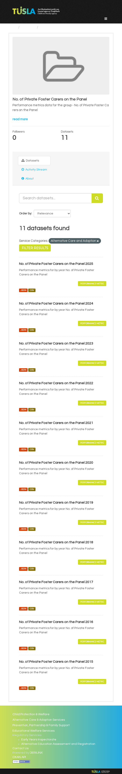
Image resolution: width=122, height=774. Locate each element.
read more (20, 119)
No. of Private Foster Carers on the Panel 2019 (56, 502)
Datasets (30, 160)
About (27, 178)
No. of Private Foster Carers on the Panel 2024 (56, 303)
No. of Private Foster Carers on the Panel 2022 (56, 383)
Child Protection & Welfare (31, 714)
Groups (28, 27)
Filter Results (35, 248)
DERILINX (36, 752)
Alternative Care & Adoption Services (38, 719)
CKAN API (19, 757)
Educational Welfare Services (33, 730)
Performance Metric (92, 283)
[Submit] (97, 198)
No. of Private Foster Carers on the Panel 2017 (56, 582)
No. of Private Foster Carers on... (69, 27)
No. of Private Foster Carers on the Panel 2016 (56, 622)
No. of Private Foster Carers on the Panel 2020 (56, 462)
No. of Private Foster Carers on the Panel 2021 (56, 423)
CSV (32, 290)
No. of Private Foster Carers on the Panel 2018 (56, 542)
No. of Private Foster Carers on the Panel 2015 (56, 661)
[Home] (14, 27)
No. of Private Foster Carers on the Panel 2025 (56, 264)
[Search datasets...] (55, 198)
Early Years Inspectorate (38, 739)
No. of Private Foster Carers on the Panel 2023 (56, 343)
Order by (25, 213)
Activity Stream (34, 169)
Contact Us (20, 748)
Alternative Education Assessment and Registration (58, 743)
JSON (23, 290)
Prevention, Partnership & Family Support (41, 725)
